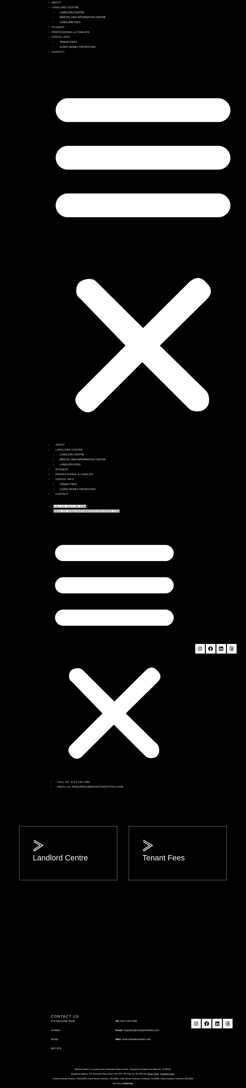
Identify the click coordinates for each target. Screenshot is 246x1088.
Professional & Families (71, 32)
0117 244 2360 (128, 1021)
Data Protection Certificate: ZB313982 (177, 1079)
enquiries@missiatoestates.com (141, 1030)
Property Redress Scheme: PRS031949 (69, 1079)
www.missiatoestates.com (136, 1039)
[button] (143, 250)
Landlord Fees (70, 22)
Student (58, 27)
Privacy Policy (153, 1074)
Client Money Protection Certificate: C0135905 (140, 1079)
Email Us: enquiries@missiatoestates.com (86, 511)
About (56, 2)
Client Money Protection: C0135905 (103, 1079)
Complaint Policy (167, 1074)
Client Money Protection (78, 46)
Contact (58, 51)
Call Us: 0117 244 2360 (69, 506)
